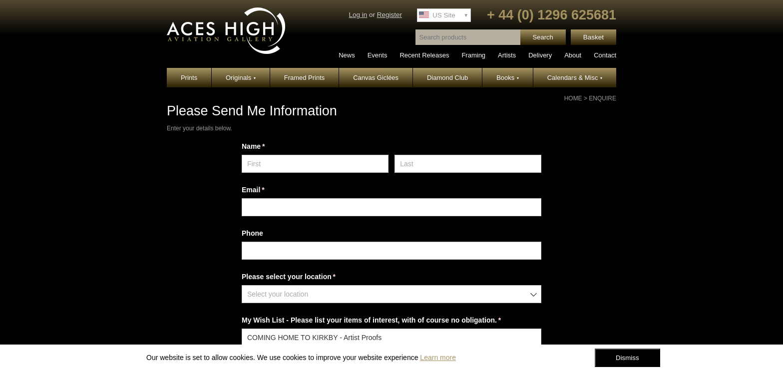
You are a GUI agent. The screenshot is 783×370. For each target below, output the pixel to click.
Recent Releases (424, 55)
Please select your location (303, 277)
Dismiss (627, 358)
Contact (605, 55)
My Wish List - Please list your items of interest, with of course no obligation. (385, 321)
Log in (358, 14)
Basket (593, 37)
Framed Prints (304, 77)
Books (507, 77)
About (572, 55)
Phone (252, 233)
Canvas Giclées (375, 77)
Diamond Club (447, 77)
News (347, 55)
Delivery (540, 55)
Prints (189, 77)
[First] (315, 164)
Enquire (602, 98)
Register (389, 14)
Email (267, 190)
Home (573, 98)
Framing (473, 55)
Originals (241, 77)
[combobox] (391, 294)
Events (378, 55)
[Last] (467, 164)
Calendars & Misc (574, 77)
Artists (507, 55)
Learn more (438, 358)
